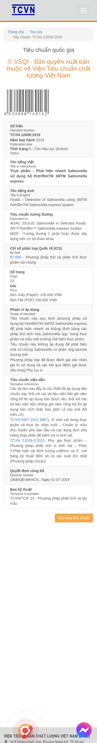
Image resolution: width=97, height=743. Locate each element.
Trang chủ (16, 32)
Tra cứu (36, 32)
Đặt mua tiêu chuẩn (74, 518)
